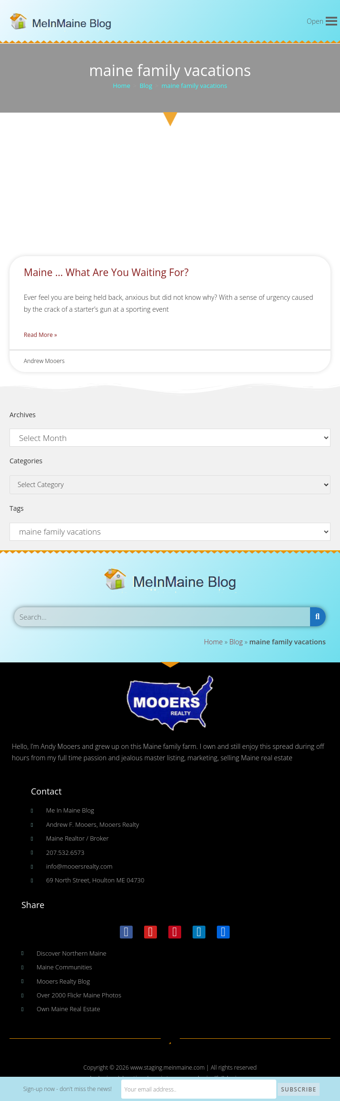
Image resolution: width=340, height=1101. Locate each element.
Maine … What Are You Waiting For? (106, 272)
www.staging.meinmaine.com (167, 1067)
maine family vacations (194, 85)
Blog (236, 641)
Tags (17, 508)
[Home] (121, 85)
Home (213, 641)
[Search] (318, 616)
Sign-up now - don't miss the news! (87, 1089)
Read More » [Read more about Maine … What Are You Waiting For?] (40, 335)
